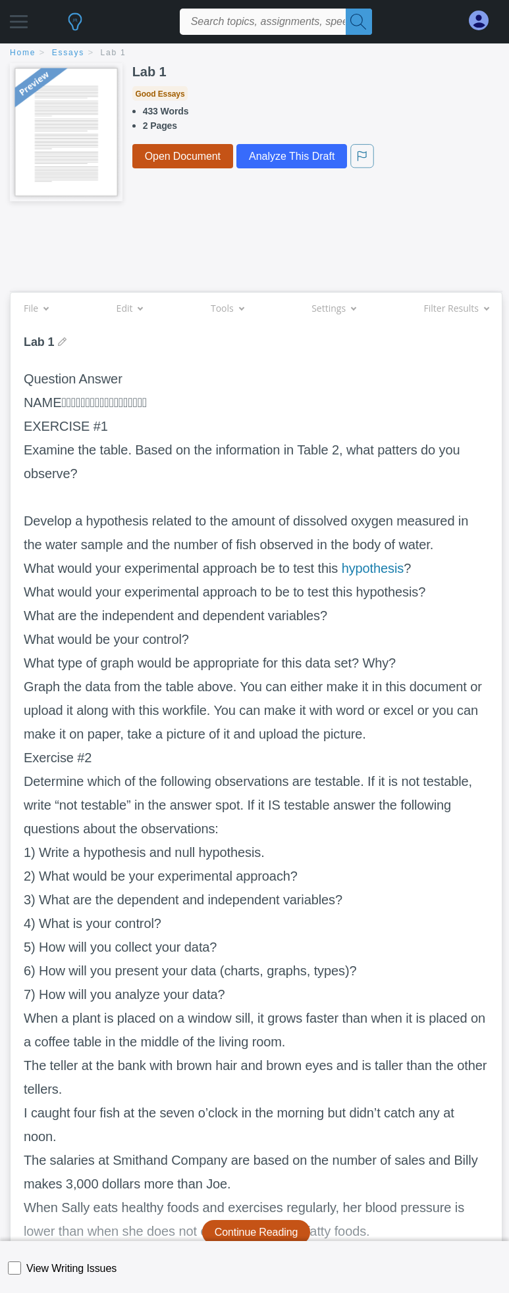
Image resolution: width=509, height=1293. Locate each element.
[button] (19, 18)
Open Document (183, 156)
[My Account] (484, 20)
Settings (333, 308)
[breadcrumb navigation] (254, 53)
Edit (130, 308)
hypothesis (373, 568)
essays (68, 52)
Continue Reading (256, 1232)
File (36, 308)
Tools (227, 308)
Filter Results (456, 308)
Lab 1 (113, 52)
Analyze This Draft (292, 156)
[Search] (359, 22)
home (23, 52)
